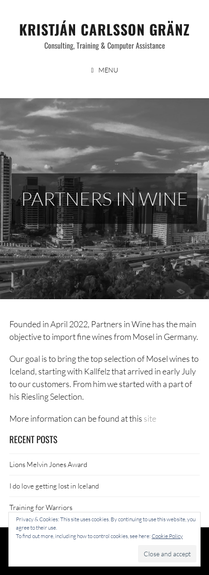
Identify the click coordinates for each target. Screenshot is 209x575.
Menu (108, 70)
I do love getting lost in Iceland (54, 486)
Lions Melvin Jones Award (48, 464)
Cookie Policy (167, 535)
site (150, 418)
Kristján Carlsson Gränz (104, 29)
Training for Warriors (40, 507)
